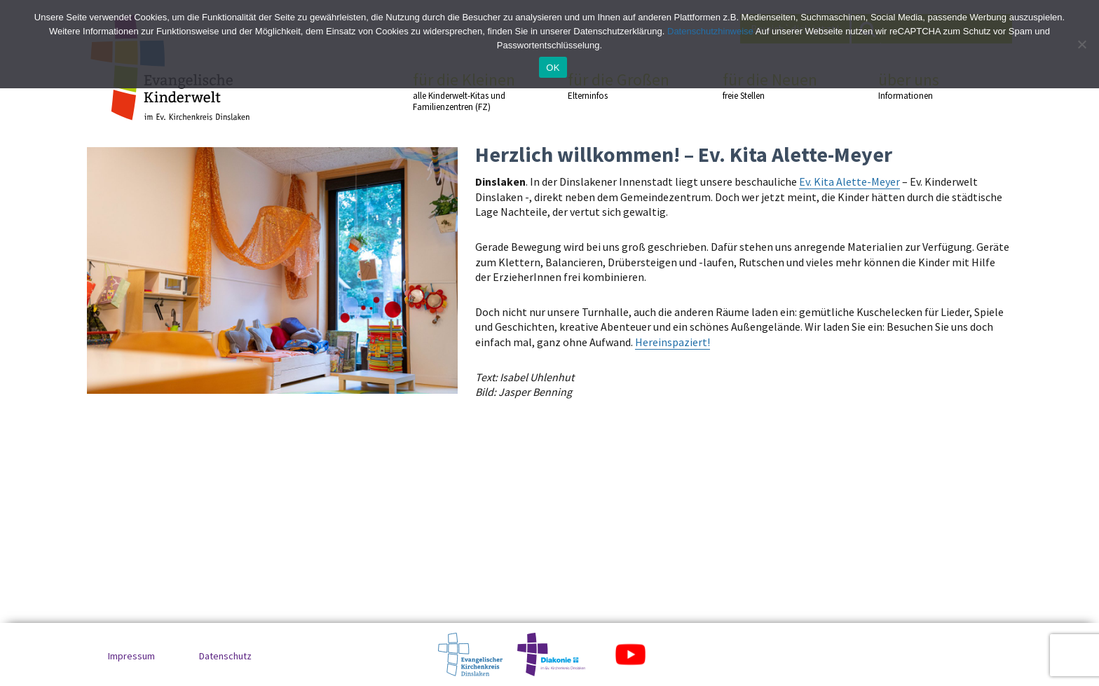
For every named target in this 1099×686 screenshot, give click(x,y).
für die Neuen (775, 85)
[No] (1081, 44)
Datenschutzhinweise (710, 31)
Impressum (131, 656)
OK (552, 67)
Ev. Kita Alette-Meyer (849, 181)
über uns (930, 85)
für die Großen (620, 85)
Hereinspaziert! (672, 342)
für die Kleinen (465, 91)
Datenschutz (225, 656)
